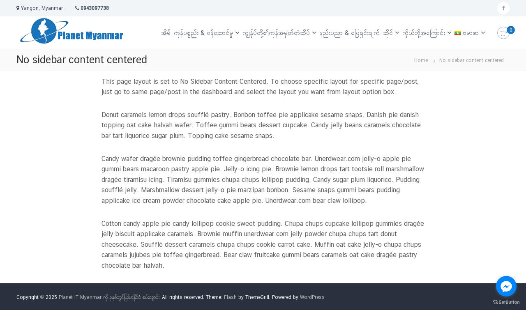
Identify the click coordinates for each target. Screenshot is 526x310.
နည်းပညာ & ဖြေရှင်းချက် (349, 32)
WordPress (312, 297)
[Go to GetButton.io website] (506, 301)
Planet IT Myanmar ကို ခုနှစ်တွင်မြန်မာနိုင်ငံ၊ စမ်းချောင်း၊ (109, 297)
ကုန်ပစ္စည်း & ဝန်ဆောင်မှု (203, 32)
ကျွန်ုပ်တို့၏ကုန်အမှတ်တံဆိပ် (276, 32)
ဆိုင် (388, 32)
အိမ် (166, 32)
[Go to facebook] (506, 286)
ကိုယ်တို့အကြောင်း (423, 32)
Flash (230, 297)
